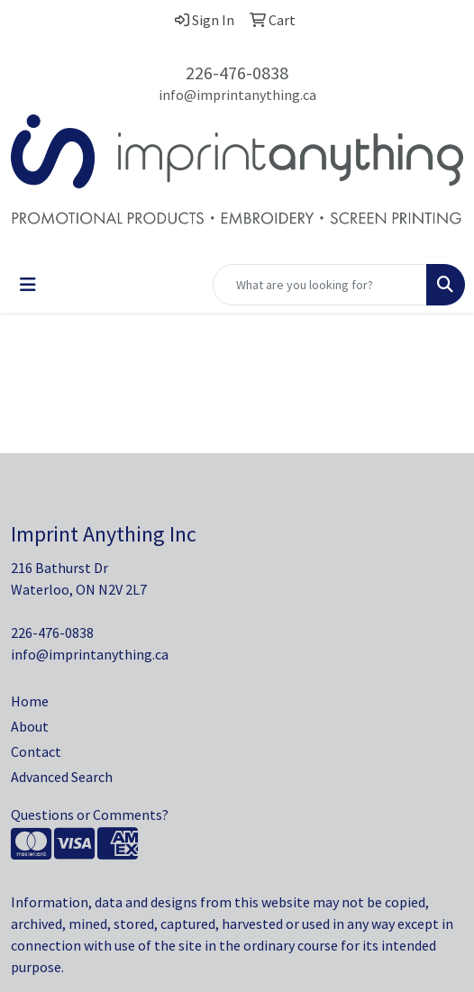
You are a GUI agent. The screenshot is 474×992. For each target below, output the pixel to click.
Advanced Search (62, 777)
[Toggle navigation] (28, 284)
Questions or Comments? (90, 814)
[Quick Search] (320, 284)
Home (30, 701)
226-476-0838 (237, 72)
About (30, 726)
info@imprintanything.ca (237, 95)
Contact (36, 751)
